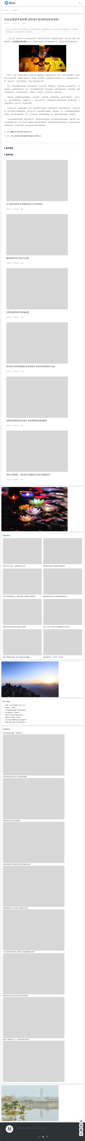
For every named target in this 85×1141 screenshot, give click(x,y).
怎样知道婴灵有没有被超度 (17, 312)
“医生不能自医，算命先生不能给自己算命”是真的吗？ (28, 475)
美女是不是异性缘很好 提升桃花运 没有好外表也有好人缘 (30, 366)
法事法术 (15, 10)
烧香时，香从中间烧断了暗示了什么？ (15, 705)
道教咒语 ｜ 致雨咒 (10, 707)
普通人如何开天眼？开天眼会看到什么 (15, 722)
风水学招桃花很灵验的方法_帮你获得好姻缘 (15, 776)
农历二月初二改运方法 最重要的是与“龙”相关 (56, 627)
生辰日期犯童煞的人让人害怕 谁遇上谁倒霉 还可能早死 (19, 596)
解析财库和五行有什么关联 (17, 258)
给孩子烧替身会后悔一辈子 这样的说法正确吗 (16, 657)
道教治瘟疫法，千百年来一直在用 (53, 657)
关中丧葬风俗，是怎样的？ (12, 712)
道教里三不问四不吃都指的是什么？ (15, 715)
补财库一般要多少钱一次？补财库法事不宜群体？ (16, 1039)
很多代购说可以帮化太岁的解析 (11, 820)
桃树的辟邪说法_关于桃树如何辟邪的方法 (55, 596)
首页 (6, 10)
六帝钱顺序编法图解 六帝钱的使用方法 (15, 710)
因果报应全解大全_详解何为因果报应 (54, 566)
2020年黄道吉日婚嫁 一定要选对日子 (13, 733)
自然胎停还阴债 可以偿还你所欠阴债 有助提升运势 (16, 864)
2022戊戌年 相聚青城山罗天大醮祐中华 (16, 720)
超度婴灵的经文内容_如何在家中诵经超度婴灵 (15, 995)
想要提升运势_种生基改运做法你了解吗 (14, 627)
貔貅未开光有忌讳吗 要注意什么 (21, 132)
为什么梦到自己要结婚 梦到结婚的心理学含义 (25, 136)
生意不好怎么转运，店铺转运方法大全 (14, 566)
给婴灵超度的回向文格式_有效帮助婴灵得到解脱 (26, 420)
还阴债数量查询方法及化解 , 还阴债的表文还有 (15, 908)
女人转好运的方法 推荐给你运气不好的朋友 (24, 204)
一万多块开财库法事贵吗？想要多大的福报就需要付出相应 (19, 952)
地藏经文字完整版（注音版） (13, 717)
